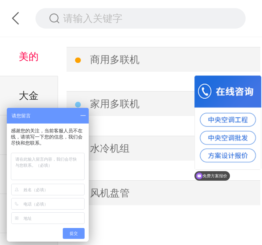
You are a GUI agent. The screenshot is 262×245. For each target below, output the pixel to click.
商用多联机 (115, 59)
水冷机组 (110, 148)
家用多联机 (115, 103)
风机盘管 (110, 192)
